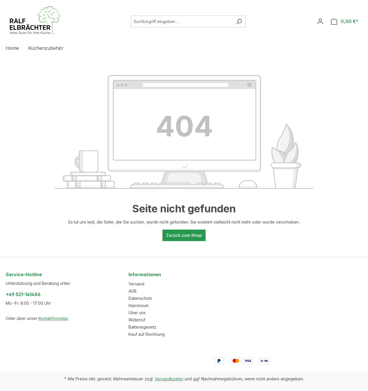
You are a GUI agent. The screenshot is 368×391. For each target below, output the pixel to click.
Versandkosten (169, 378)
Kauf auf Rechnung (147, 334)
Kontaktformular (53, 318)
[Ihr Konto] (320, 21)
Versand (136, 283)
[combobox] (182, 21)
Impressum (139, 305)
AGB (133, 291)
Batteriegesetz (142, 327)
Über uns (137, 312)
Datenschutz (140, 298)
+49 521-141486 (23, 294)
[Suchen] (239, 21)
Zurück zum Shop (184, 235)
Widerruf (137, 319)
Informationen (145, 274)
